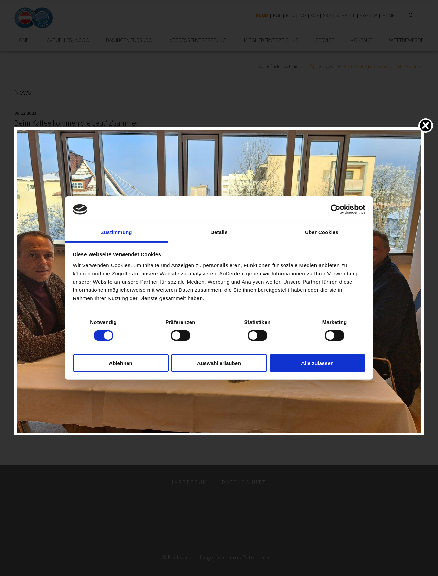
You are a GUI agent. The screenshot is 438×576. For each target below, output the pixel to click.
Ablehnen (120, 363)
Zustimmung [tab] (116, 232)
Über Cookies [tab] (321, 232)
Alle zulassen (317, 363)
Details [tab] (219, 232)
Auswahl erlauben (219, 363)
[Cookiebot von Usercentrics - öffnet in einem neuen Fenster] (335, 209)
